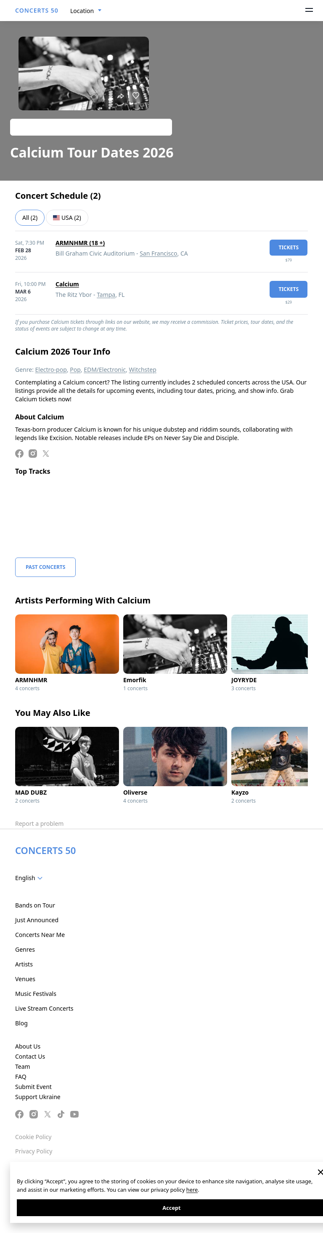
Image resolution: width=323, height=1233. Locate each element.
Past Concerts (45, 567)
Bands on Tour (35, 905)
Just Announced (36, 920)
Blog (21, 1023)
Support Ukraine (38, 1097)
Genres (25, 949)
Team (22, 1066)
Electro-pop (51, 370)
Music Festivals (35, 994)
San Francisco (158, 253)
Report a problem (39, 823)
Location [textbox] (82, 11)
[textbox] (30, 878)
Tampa (106, 295)
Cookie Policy (33, 1137)
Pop (75, 370)
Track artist (91, 127)
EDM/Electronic (105, 370)
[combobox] (86, 11)
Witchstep (142, 370)
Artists (24, 964)
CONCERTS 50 (36, 10)
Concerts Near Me (40, 935)
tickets (288, 247)
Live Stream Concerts (44, 1008)
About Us (27, 1046)
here (192, 1189)
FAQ (20, 1077)
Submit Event (33, 1087)
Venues (25, 979)
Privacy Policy (33, 1151)
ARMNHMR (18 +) (80, 243)
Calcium (67, 284)
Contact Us (30, 1056)
